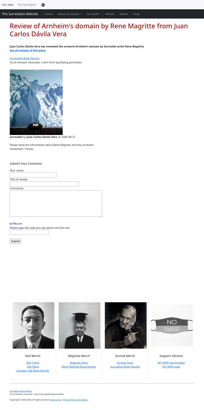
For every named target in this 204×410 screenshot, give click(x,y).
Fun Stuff (92, 14)
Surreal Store (125, 363)
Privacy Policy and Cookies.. (75, 399)
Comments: (17, 188)
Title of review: (19, 179)
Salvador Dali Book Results (32, 371)
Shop (136, 14)
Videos (124, 14)
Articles (109, 14)
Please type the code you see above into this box (40, 228)
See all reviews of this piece (28, 50)
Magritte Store (79, 363)
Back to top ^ (56, 399)
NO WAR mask (171, 367)
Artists (49, 14)
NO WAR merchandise (171, 363)
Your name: (17, 170)
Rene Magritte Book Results (79, 367)
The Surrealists (27, 4)
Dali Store (33, 367)
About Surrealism (69, 14)
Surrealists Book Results (25, 58)
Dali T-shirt (33, 363)
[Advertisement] (102, 273)
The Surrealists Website (20, 14)
